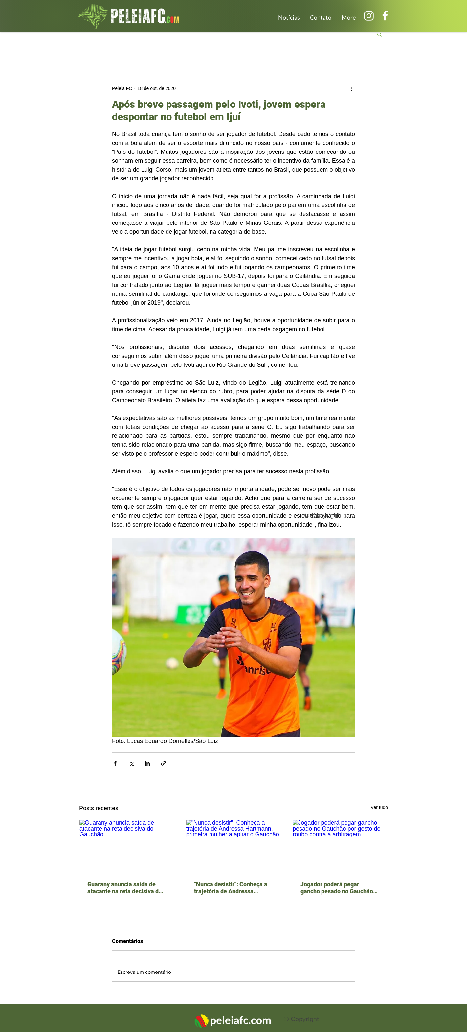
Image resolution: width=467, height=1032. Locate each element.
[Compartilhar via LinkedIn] (147, 763)
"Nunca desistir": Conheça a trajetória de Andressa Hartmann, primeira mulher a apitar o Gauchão (233, 888)
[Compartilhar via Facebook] (115, 763)
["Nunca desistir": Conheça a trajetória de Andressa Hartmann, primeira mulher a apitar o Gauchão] (233, 846)
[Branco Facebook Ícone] (385, 15)
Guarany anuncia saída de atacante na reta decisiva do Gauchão (124, 888)
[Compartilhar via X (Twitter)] (131, 763)
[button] (379, 34)
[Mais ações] (351, 88)
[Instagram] (369, 15)
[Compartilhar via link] (163, 763)
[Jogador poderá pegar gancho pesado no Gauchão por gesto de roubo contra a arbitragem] (340, 846)
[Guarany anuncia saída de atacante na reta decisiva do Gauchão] (126, 846)
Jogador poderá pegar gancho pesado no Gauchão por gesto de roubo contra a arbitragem (336, 888)
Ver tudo (379, 807)
